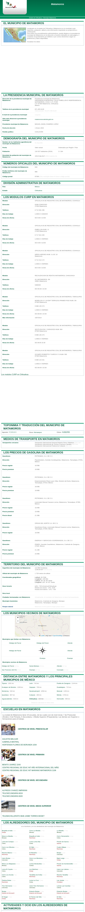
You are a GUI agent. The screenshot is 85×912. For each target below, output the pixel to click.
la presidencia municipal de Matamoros (33, 95)
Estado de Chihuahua (35, 18)
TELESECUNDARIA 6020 (12, 796)
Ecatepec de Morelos (9, 687)
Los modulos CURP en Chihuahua (14, 374)
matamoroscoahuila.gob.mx (44, 119)
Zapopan (32, 687)
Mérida (59, 695)
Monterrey (5, 691)
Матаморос (38, 432)
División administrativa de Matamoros (31, 183)
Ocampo (42, 658)
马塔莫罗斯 (66, 432)
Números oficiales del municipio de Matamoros (39, 163)
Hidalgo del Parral (15, 643)
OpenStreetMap (57, 635)
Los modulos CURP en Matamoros (28, 197)
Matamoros (57, 4)
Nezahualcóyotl (34, 691)
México (37, 186)
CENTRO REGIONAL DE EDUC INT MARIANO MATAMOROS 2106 (29, 770)
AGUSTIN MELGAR (10, 739)
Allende (69, 643)
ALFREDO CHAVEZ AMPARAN (14, 790)
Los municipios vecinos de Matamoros (32, 613)
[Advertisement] (42, 69)
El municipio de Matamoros (23, 23)
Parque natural (7, 606)
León (31, 683)
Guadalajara (61, 687)
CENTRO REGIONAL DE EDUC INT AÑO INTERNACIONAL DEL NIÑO (30, 767)
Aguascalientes (7, 699)
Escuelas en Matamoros (21, 709)
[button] (17, 618)
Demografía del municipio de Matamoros (34, 138)
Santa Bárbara (34, 666)
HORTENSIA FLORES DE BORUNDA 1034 (19, 745)
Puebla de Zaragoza (63, 683)
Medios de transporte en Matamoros (31, 438)
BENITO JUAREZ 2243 (11, 765)
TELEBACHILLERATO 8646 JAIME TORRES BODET (23, 816)
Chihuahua (38, 190)
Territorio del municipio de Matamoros (33, 564)
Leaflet (42, 635)
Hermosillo (60, 699)
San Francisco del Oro (9, 670)
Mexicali (59, 691)
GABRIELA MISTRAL (10, 742)
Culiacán (32, 695)
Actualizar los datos (33, 42)
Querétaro (5, 695)
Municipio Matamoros (49, 18)
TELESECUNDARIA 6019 (12, 793)
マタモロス (13, 432)
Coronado (60, 670)
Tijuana (4, 683)
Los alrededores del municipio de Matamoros (38, 822)
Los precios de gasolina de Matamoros (33, 452)
